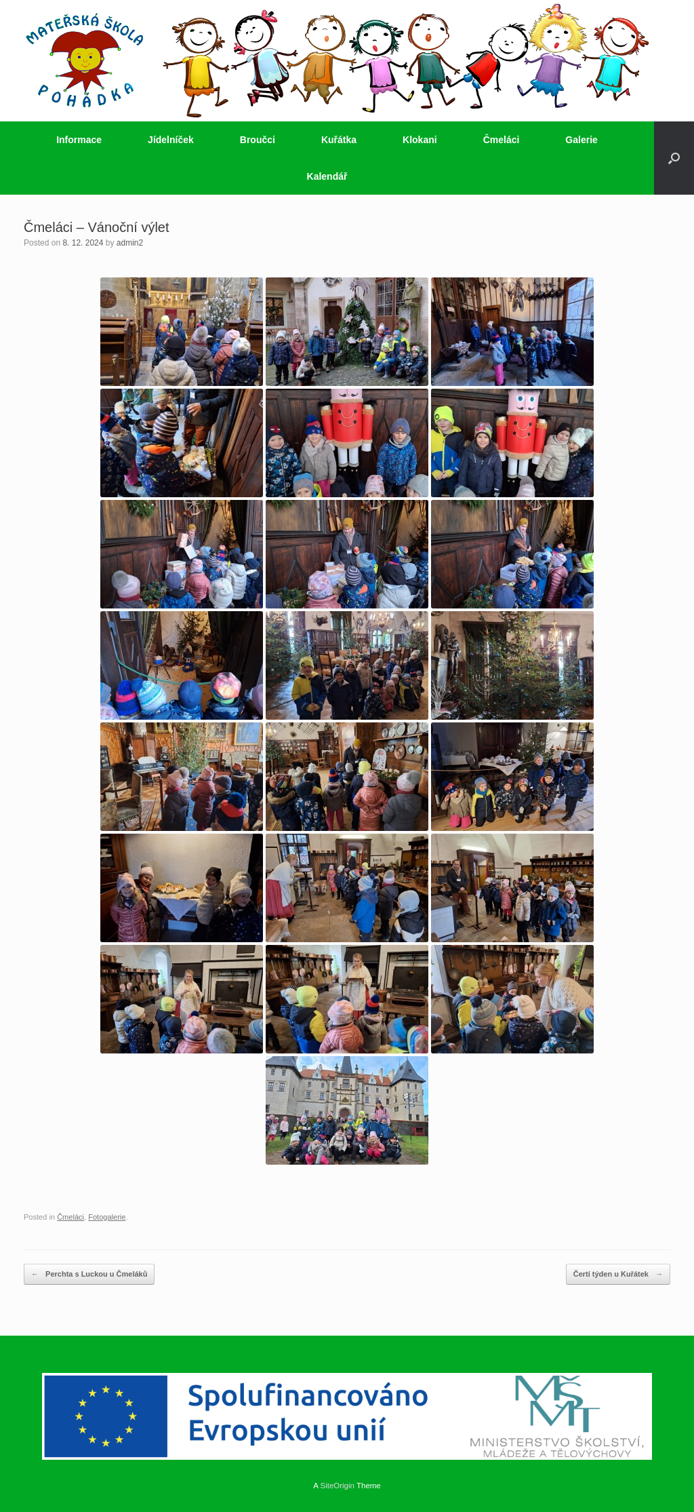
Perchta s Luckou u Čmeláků (89, 1274)
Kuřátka (338, 139)
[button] (674, 158)
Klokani (420, 139)
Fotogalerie (106, 1217)
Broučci (257, 139)
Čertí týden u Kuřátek (618, 1274)
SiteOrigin (337, 1485)
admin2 (130, 243)
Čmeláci (501, 139)
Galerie (581, 139)
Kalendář (327, 176)
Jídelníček (171, 139)
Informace (79, 139)
